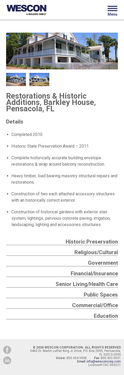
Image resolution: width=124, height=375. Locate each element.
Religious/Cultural (96, 252)
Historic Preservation (92, 242)
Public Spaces (101, 295)
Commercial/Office (95, 305)
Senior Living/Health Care (87, 284)
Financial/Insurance (94, 273)
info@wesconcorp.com (104, 361)
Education (106, 316)
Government (103, 263)
